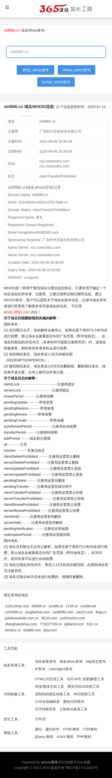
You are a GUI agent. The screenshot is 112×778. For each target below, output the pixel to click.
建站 (38, 729)
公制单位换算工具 (74, 709)
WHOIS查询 (13, 300)
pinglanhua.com (37, 612)
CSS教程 (90, 729)
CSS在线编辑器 (47, 702)
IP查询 (40, 669)
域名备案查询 (45, 661)
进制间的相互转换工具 (52, 694)
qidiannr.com (74, 624)
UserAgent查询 (60, 669)
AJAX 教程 (65, 737)
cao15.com (84, 612)
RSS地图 (66, 762)
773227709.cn (51, 624)
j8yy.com (50, 630)
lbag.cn (101, 612)
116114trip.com (17, 606)
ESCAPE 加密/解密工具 (85, 679)
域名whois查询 (71, 661)
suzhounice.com (72, 618)
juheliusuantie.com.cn (22, 618)
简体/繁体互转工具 (49, 687)
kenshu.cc (13, 630)
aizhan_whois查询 (56, 82)
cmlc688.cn (14, 612)
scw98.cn (55, 606)
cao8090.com (63, 612)
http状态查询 (96, 661)
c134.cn (72, 606)
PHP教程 (84, 737)
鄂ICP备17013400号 (82, 768)
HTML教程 (71, 729)
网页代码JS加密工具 (84, 687)
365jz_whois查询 (35, 70)
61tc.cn (92, 624)
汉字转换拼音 (45, 709)
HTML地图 (82, 762)
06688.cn (39, 606)
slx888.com (32, 630)
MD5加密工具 (84, 694)
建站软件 (53, 729)
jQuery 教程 (44, 737)
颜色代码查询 (73, 702)
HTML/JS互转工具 (49, 679)
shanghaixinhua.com (21, 624)
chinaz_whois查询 (76, 70)
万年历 (40, 719)
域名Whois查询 (33, 30)
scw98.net (88, 606)
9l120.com (49, 618)
